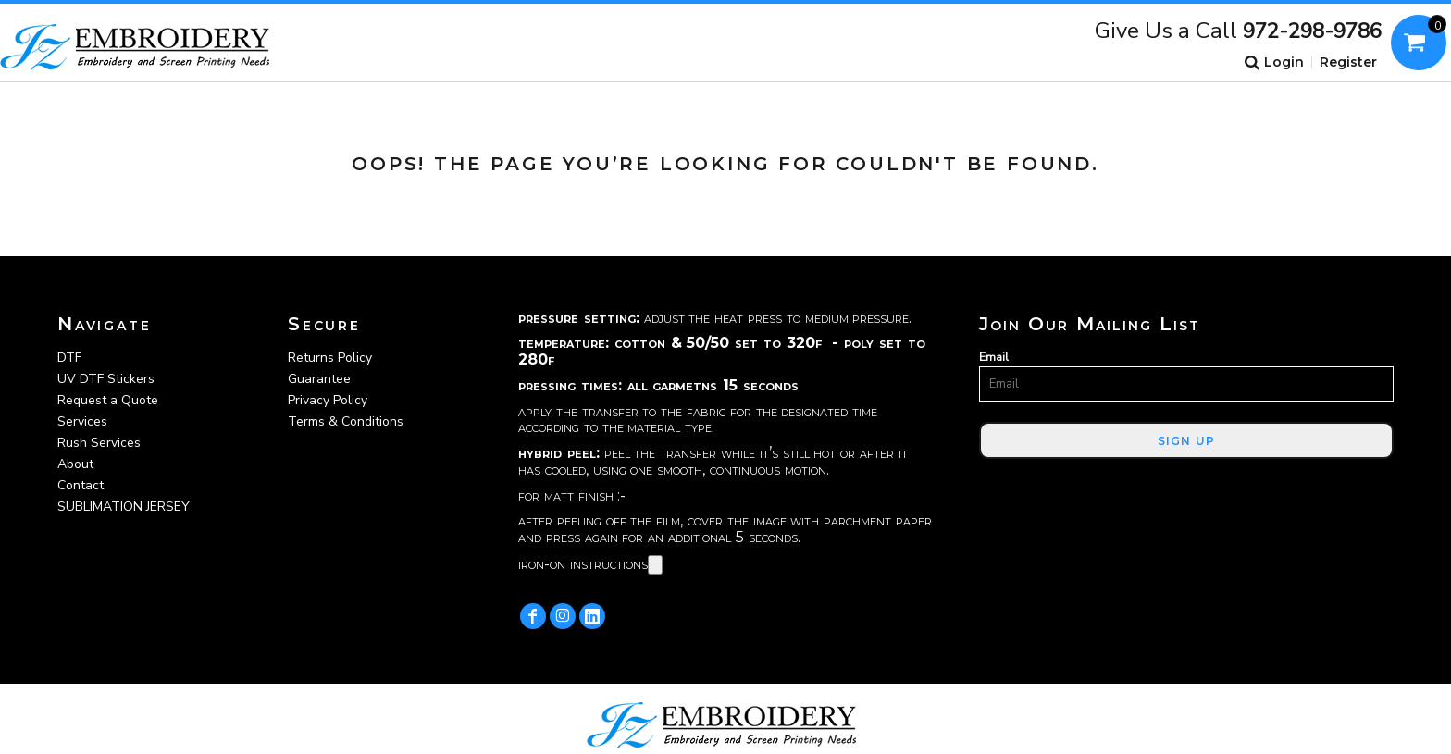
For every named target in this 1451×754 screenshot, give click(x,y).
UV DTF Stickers (106, 379)
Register (1348, 62)
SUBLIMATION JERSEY (123, 506)
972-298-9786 (1312, 31)
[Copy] (655, 565)
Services (82, 421)
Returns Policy (330, 357)
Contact (80, 485)
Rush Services (99, 442)
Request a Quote (107, 400)
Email (994, 357)
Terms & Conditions (345, 421)
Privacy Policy (327, 400)
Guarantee (319, 379)
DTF (69, 357)
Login (1284, 62)
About (75, 464)
